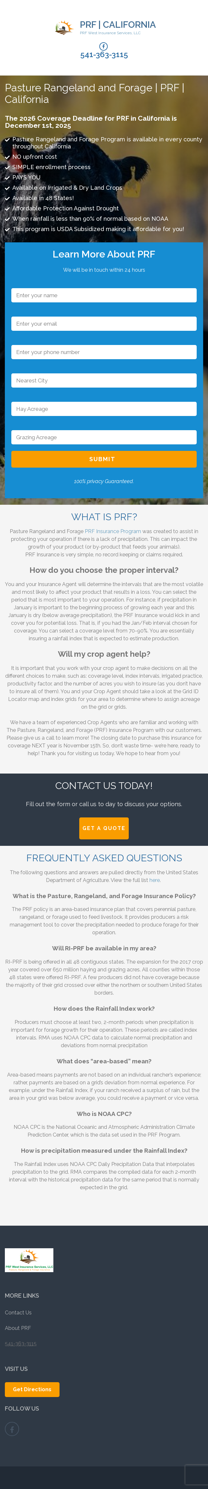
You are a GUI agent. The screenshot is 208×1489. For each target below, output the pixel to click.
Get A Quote (104, 828)
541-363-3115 (104, 54)
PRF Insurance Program (112, 531)
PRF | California (118, 24)
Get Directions (32, 1389)
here (154, 880)
